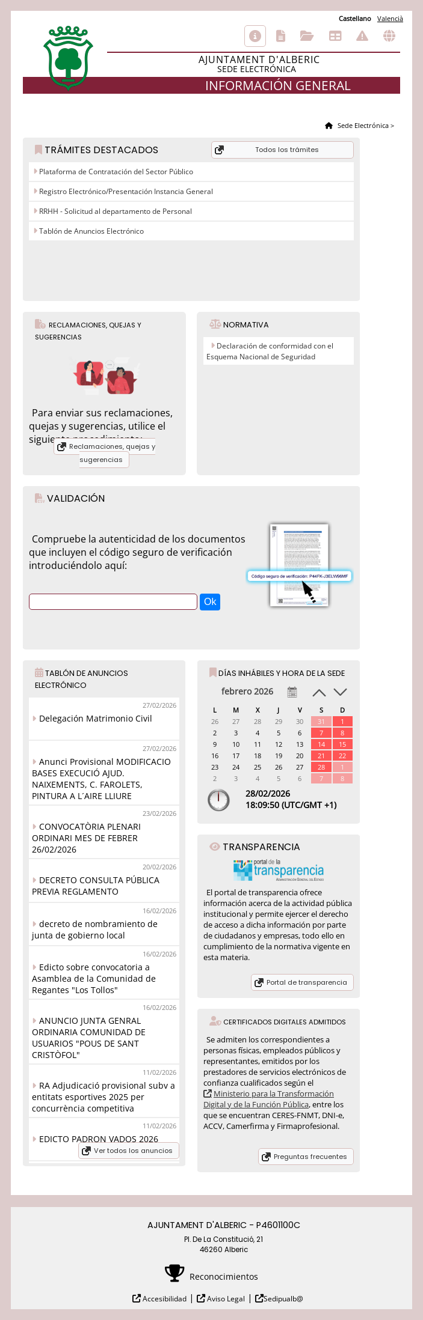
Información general (255, 36)
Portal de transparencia (307, 982)
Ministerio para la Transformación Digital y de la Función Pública (268, 1099)
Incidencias (362, 36)
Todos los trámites (287, 149)
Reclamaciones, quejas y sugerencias (112, 453)
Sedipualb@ (283, 1299)
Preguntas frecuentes (310, 1156)
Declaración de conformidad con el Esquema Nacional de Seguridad (269, 351)
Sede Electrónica (362, 125)
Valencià (390, 18)
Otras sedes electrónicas (389, 36)
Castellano (355, 18)
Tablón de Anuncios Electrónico (90, 231)
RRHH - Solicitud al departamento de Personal (114, 211)
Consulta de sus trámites (307, 36)
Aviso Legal (225, 1299)
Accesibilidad (164, 1299)
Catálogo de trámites (280, 36)
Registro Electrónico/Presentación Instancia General (125, 191)
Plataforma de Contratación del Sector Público (115, 171)
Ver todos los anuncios (133, 1150)
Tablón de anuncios (335, 36)
